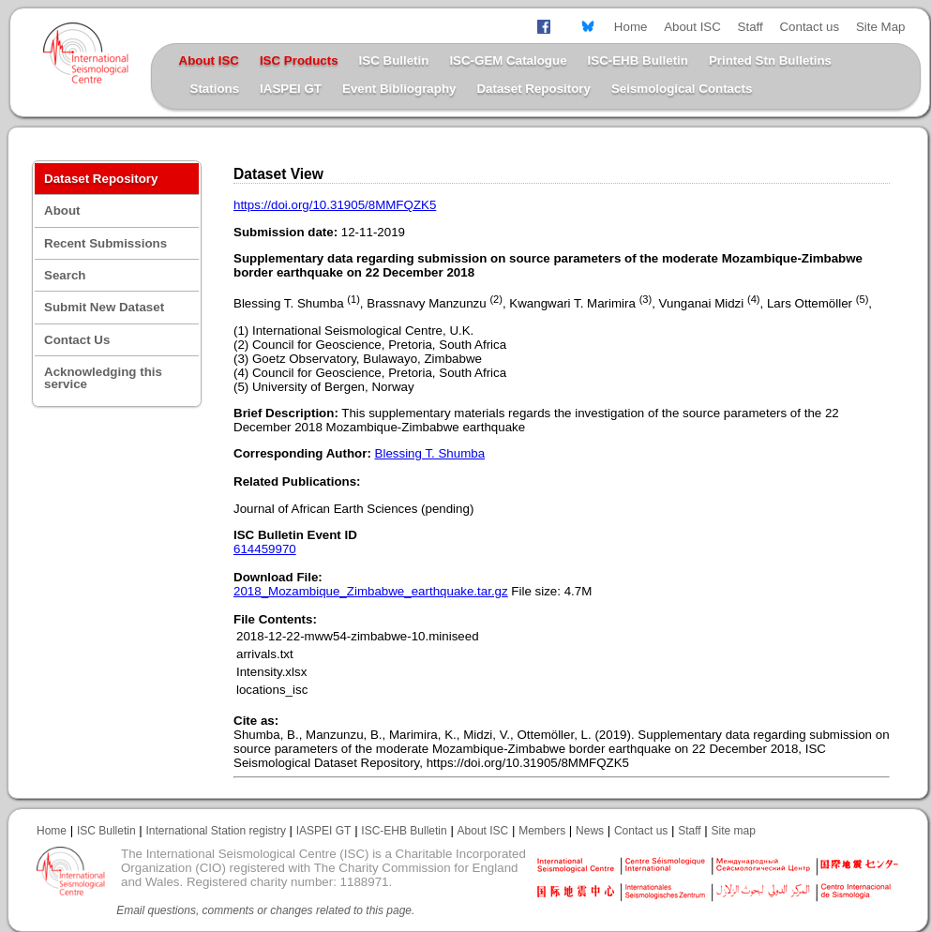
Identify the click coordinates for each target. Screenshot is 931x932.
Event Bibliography (399, 89)
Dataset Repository (533, 89)
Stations (215, 89)
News (590, 830)
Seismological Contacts (681, 89)
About (62, 210)
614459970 (264, 549)
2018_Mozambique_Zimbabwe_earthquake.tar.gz (370, 591)
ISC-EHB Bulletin (638, 60)
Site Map (881, 27)
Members (541, 830)
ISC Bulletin (394, 60)
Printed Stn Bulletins (770, 60)
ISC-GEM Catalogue (507, 60)
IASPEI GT (291, 89)
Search (64, 275)
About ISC (692, 27)
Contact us (809, 27)
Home (631, 27)
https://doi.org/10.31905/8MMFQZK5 (334, 205)
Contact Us (77, 340)
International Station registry (215, 830)
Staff (750, 27)
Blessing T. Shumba (430, 453)
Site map (734, 830)
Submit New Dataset (104, 307)
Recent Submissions (105, 243)
